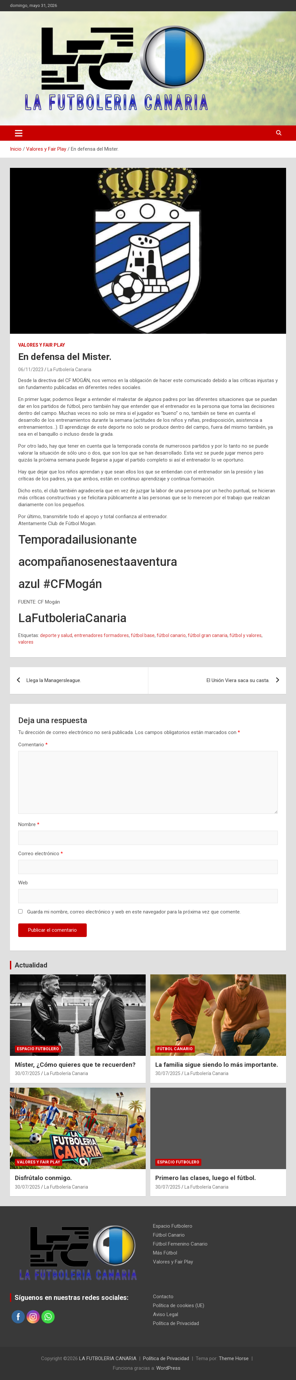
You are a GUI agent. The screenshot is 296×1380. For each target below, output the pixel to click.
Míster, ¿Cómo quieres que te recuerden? (75, 1064)
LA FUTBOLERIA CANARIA (107, 1358)
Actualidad (31, 965)
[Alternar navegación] (18, 133)
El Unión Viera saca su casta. (238, 680)
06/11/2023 (30, 369)
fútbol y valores (245, 635)
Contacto (163, 1297)
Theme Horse (234, 1358)
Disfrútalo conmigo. (43, 1178)
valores (25, 642)
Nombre (28, 824)
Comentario (33, 745)
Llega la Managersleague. (53, 680)
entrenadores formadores (101, 635)
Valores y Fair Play (41, 345)
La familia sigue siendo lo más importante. (216, 1064)
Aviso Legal (165, 1314)
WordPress (168, 1368)
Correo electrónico (40, 854)
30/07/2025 (27, 1073)
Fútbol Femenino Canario (180, 1244)
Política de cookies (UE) (178, 1305)
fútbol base (143, 635)
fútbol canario (171, 635)
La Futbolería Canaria (69, 369)
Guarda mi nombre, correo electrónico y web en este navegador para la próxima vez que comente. (134, 912)
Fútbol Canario (175, 1049)
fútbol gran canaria (207, 635)
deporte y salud (56, 635)
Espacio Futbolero (38, 1049)
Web (23, 883)
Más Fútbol (165, 1253)
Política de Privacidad (176, 1323)
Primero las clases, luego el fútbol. (205, 1178)
